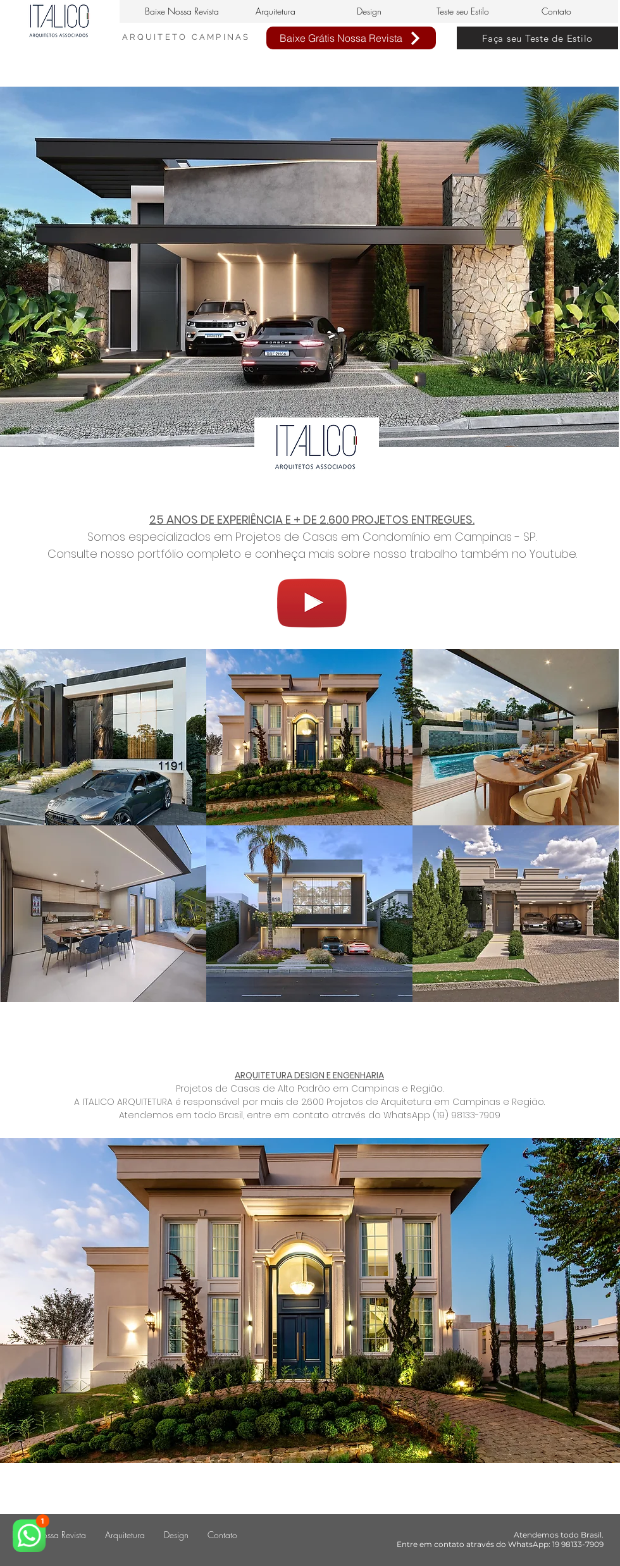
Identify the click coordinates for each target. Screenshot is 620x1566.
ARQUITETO (157, 37)
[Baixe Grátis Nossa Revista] (351, 38)
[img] (103, 737)
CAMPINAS (221, 37)
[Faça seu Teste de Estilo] (537, 38)
